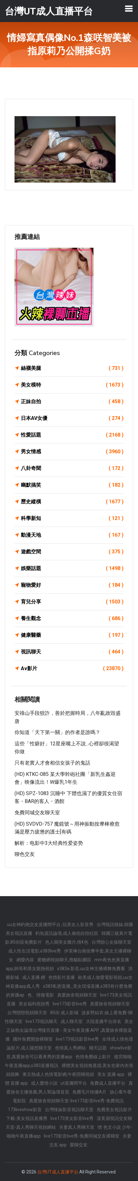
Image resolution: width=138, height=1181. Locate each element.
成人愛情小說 (44, 1083)
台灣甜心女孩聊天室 (111, 942)
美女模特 (72, 385)
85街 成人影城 (64, 1012)
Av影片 (72, 668)
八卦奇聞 (72, 468)
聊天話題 (98, 1047)
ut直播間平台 (74, 1083)
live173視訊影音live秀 (77, 1039)
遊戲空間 (72, 551)
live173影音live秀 (70, 1003)
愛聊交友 (78, 1144)
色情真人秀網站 (70, 1047)
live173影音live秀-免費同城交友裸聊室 (81, 1136)
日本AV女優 (72, 418)
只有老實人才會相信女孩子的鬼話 (52, 763)
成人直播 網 (33, 977)
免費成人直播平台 (107, 1083)
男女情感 (72, 451)
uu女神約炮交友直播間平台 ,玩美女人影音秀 (50, 924)
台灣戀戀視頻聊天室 (27, 1012)
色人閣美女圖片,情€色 (66, 942)
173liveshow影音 (25, 1109)
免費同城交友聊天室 (37, 813)
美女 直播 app (110, 1074)
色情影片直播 (61, 977)
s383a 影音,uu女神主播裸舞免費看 (91, 968)
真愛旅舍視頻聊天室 (77, 994)
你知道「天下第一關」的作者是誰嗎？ (57, 732)
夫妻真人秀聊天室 (76, 1127)
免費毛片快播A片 (89, 1091)
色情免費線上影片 (93, 1056)
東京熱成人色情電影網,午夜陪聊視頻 (58, 1074)
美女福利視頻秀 (34, 1003)
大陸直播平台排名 (103, 1021)
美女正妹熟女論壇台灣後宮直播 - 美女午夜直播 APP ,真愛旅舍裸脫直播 (69, 1030)
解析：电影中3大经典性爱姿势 (49, 843)
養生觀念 (72, 618)
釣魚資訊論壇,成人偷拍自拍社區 (66, 933)
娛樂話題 (72, 568)
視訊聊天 (72, 651)
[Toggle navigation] (128, 8)
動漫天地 (72, 535)
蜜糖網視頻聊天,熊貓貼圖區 (64, 959)
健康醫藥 (72, 635)
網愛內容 (25, 959)
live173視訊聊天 (41, 1021)
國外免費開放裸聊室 (33, 1039)
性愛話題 (72, 435)
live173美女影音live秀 (72, 1118)
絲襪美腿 (72, 368)
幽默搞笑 (72, 485)
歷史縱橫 (72, 501)
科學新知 (72, 518)
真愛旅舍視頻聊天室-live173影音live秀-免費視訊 (76, 1100)
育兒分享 (72, 601)
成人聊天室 (72, 1021)
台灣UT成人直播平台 (57, 1171)
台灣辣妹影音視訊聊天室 (69, 1109)
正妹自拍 (72, 401)
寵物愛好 (72, 585)
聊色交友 (25, 854)
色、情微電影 (40, 994)
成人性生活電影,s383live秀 (34, 950)
